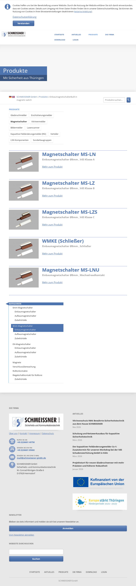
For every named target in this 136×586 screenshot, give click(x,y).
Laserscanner (33, 127)
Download (59, 40)
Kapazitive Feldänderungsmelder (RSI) (28, 133)
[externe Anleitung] (83, 11)
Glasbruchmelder (19, 115)
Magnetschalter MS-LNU (70, 270)
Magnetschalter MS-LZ (68, 183)
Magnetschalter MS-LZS (69, 212)
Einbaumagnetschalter (25, 311)
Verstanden (24, 23)
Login (75, 40)
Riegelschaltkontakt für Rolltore (27, 375)
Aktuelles (76, 34)
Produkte (93, 34)
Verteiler (54, 133)
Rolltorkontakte (20, 370)
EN (13, 97)
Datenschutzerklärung (24, 16)
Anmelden (68, 528)
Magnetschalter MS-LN (69, 154)
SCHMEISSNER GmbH (27, 96)
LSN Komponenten (20, 140)
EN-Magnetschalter (22, 344)
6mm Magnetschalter (23, 307)
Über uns (13, 433)
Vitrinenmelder (38, 121)
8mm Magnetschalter (23, 325)
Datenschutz (48, 433)
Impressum (34, 433)
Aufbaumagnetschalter (25, 315)
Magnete (17, 362)
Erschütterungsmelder (41, 115)
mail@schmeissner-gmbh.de (31, 457)
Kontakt (23, 433)
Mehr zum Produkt (52, 166)
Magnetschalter (19, 121)
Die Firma (109, 34)
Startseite (59, 34)
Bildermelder (17, 127)
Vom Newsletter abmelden (21, 534)
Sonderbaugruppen (42, 140)
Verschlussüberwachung (24, 366)
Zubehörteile (21, 320)
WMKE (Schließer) (63, 241)
